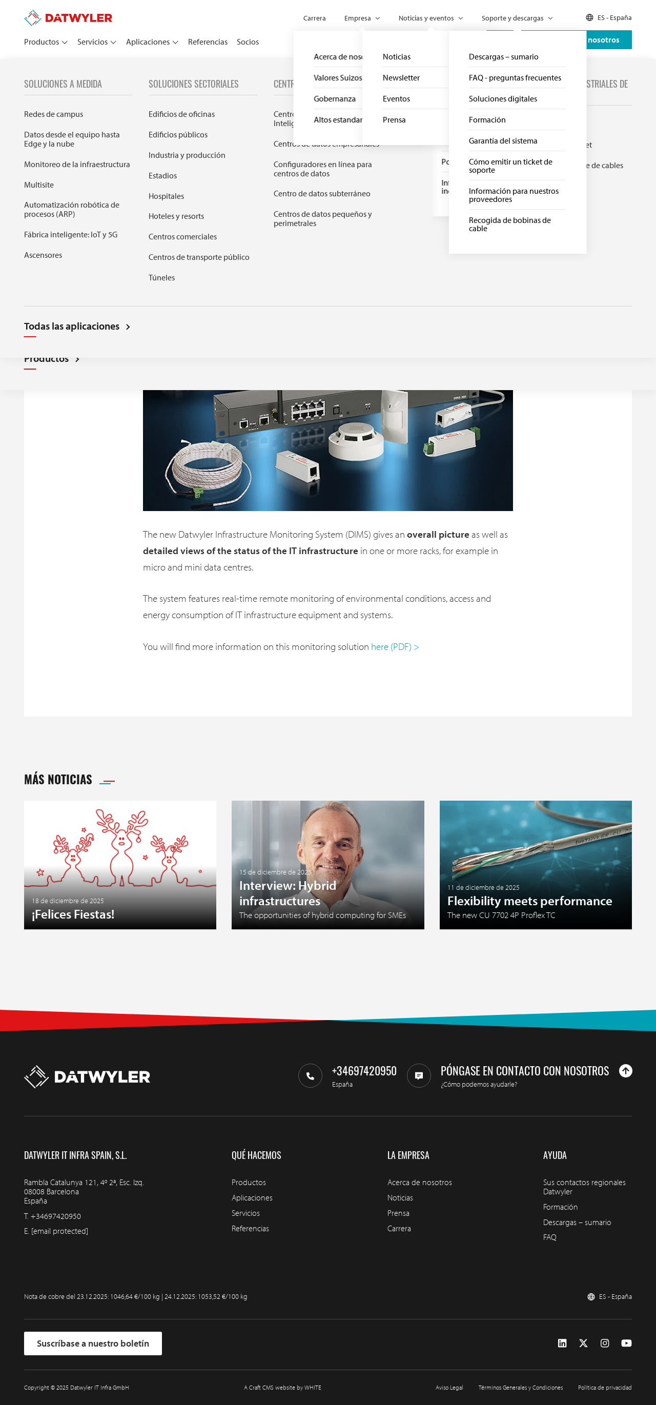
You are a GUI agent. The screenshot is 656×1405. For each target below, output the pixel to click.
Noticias (56, 70)
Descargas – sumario (577, 1222)
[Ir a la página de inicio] (68, 14)
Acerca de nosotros (419, 1182)
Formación (560, 1207)
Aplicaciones (148, 41)
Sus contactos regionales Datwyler (584, 1186)
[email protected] (59, 1231)
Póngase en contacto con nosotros (559, 39)
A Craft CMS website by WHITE (282, 1387)
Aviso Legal (449, 1387)
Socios (248, 41)
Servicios (92, 41)
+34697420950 (56, 1216)
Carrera (314, 18)
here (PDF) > (395, 646)
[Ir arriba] (626, 1071)
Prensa (398, 1213)
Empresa (357, 18)
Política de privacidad (605, 1387)
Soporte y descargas (513, 18)
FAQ (550, 1237)
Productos (41, 41)
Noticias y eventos (426, 18)
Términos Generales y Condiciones (521, 1387)
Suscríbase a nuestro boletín (93, 1343)
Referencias (208, 41)
